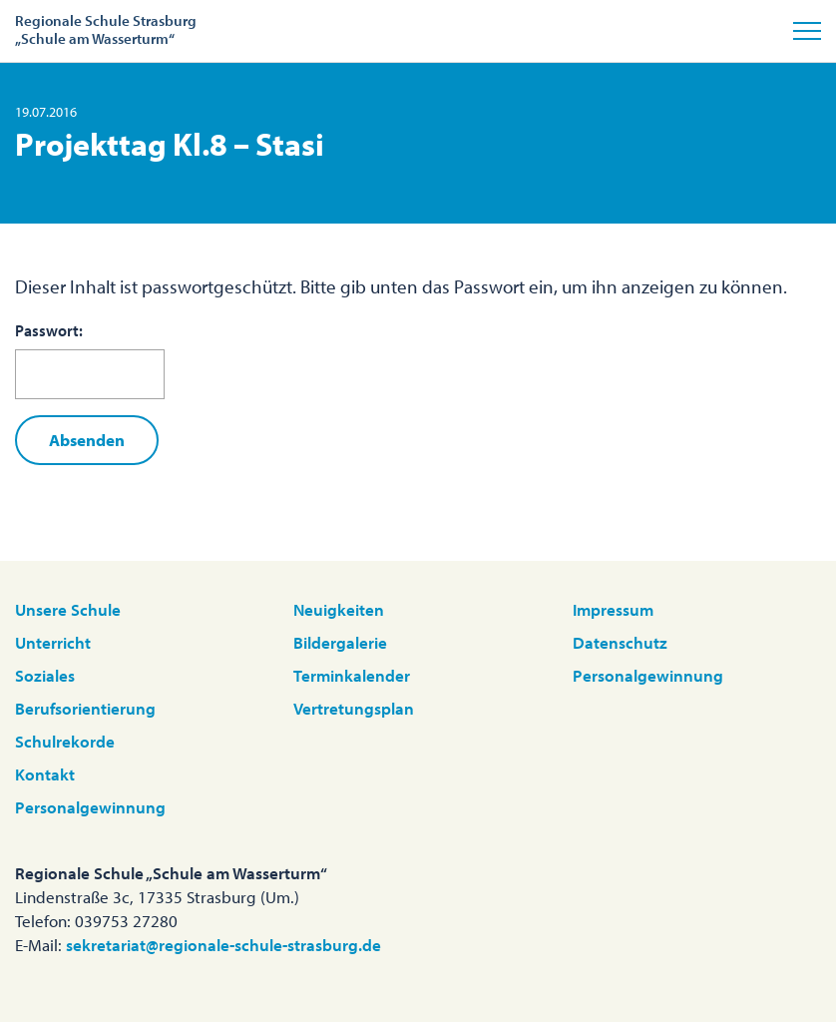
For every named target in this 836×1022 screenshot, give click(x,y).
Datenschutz (620, 642)
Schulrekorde (65, 741)
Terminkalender (351, 675)
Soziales (45, 675)
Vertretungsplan (353, 708)
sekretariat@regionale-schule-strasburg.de (223, 944)
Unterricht (53, 642)
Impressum (613, 609)
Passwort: (90, 360)
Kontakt (45, 774)
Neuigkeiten (338, 609)
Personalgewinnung (90, 806)
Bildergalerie (340, 642)
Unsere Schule (68, 609)
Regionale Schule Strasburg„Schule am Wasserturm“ (106, 29)
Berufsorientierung (85, 708)
